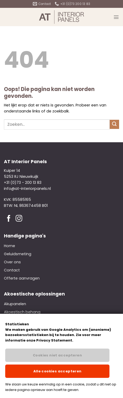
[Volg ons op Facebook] (8, 219)
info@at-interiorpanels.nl (27, 188)
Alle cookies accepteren (57, 371)
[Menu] (116, 17)
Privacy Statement (54, 340)
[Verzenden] (114, 124)
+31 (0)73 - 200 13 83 (22, 182)
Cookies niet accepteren (57, 355)
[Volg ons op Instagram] (19, 219)
